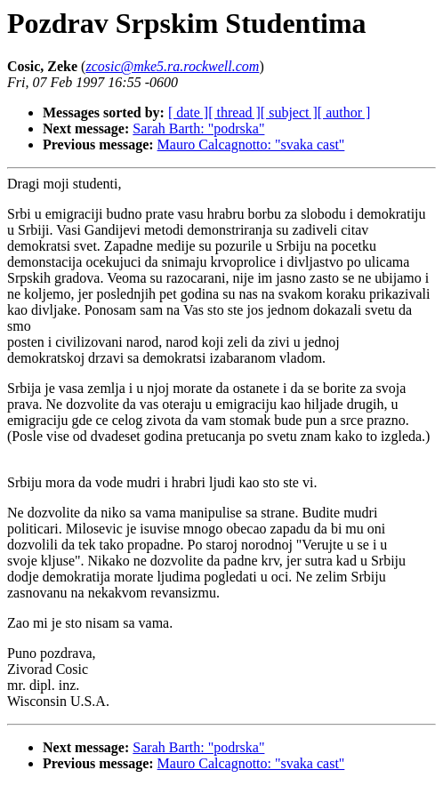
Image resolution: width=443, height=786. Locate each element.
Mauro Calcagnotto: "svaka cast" (251, 144)
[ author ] (344, 112)
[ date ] (188, 112)
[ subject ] (289, 112)
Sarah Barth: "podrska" (198, 128)
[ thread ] (234, 112)
